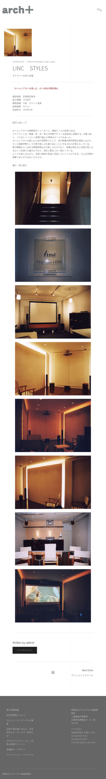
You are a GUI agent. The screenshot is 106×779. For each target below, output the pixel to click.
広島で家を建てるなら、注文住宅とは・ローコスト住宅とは (19, 732)
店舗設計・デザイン (15, 749)
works (52, 61)
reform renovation (35, 61)
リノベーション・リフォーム (19, 754)
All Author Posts (24, 650)
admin (30, 643)
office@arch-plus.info (86, 742)
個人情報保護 (12, 709)
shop (46, 61)
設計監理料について (15, 715)
